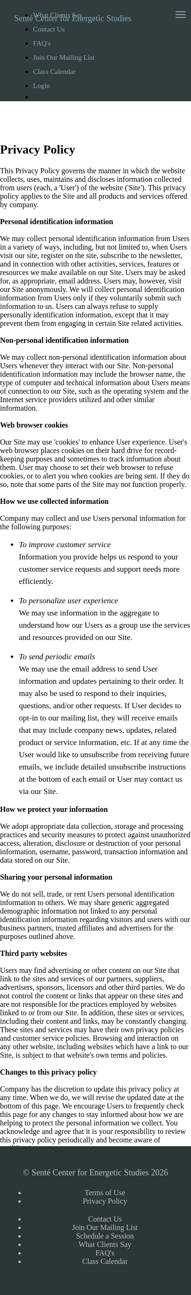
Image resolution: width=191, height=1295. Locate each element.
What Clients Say (105, 1244)
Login (41, 85)
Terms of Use (105, 1193)
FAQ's (41, 43)
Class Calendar (54, 71)
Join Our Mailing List (63, 57)
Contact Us (105, 1219)
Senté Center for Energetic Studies (73, 18)
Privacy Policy (105, 1201)
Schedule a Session (105, 1236)
